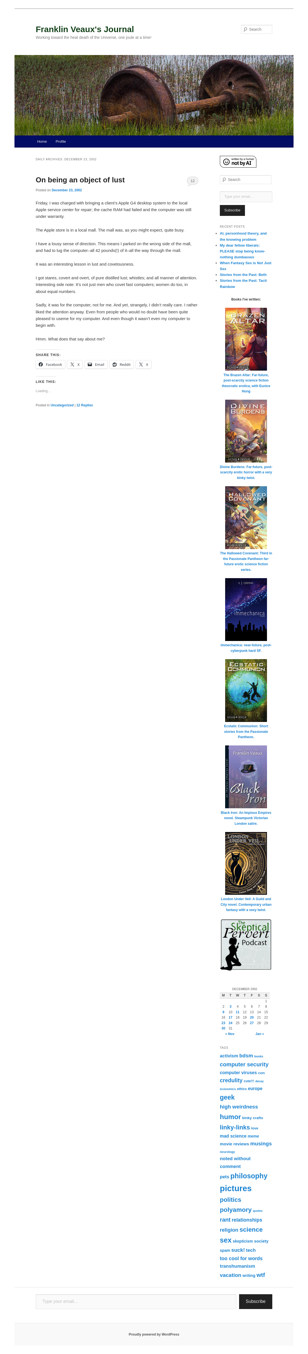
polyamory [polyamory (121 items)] (236, 1209)
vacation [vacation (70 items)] (230, 1275)
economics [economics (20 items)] (228, 1089)
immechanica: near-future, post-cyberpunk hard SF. (246, 645)
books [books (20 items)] (258, 1056)
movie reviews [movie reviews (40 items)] (234, 1143)
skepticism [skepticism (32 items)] (243, 1241)
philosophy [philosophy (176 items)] (249, 1176)
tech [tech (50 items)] (251, 1250)
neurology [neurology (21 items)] (227, 1151)
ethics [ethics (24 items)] (242, 1089)
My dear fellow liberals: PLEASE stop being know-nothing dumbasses (242, 251)
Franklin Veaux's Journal (85, 29)
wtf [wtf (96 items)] (260, 1275)
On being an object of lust (80, 180)
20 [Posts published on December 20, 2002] (252, 1017)
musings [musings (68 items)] (261, 1143)
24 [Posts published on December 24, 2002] (230, 1023)
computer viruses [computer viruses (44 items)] (238, 1072)
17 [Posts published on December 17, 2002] (230, 1017)
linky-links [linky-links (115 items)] (235, 1127)
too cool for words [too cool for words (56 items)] (241, 1258)
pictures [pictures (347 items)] (236, 1188)
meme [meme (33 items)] (253, 1136)
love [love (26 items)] (254, 1128)
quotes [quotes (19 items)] (258, 1210)
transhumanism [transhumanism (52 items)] (237, 1266)
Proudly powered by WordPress (154, 1334)
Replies (84, 405)
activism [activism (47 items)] (229, 1055)
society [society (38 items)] (261, 1241)
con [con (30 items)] (261, 1073)
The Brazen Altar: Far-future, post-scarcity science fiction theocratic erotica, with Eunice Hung (246, 380)
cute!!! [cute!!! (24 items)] (249, 1081)
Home (42, 141)
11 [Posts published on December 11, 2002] (237, 1012)
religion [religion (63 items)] (229, 1230)
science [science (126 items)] (251, 1229)
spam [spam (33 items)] (225, 1250)
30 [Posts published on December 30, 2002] (223, 1028)
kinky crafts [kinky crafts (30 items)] (252, 1118)
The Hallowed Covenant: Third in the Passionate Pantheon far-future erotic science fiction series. (246, 559)
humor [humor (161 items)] (230, 1117)
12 (192, 181)
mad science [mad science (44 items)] (233, 1136)
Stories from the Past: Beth (243, 275)
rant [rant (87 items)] (225, 1220)
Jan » (260, 1034)
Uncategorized (62, 405)
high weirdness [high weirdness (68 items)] (239, 1107)
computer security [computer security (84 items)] (244, 1064)
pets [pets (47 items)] (224, 1176)
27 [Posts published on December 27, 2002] (252, 1023)
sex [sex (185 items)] (226, 1240)
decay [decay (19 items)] (259, 1081)
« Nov (229, 1034)
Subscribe (232, 210)
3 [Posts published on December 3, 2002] (231, 1007)
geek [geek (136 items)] (227, 1097)
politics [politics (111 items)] (230, 1199)
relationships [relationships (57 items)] (247, 1220)
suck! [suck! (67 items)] (238, 1250)
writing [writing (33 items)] (248, 1275)
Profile (61, 141)
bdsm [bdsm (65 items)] (246, 1056)
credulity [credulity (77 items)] (231, 1080)
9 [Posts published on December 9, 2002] (223, 1012)
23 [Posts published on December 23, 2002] (223, 1023)
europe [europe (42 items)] (255, 1088)
